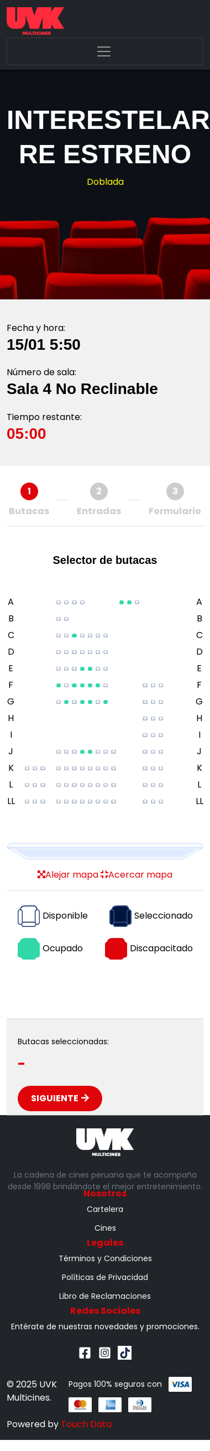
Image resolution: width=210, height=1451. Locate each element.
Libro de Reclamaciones (105, 1296)
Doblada (105, 181)
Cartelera (105, 1209)
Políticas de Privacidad (105, 1277)
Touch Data (86, 1424)
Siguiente (60, 1098)
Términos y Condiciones (105, 1258)
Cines (105, 1228)
